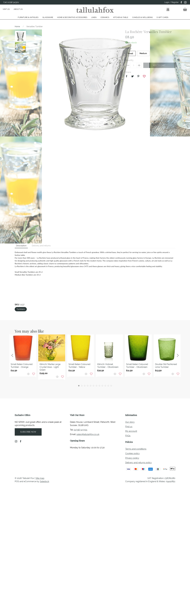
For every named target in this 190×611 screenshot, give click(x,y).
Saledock (44, 481)
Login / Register (171, 2)
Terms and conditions (135, 449)
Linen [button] (93, 17)
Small (130, 53)
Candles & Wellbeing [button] (142, 17)
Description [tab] (21, 245)
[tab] (78, 385)
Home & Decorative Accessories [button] (72, 17)
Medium (143, 53)
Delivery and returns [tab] (41, 245)
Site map (40, 478)
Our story (130, 422)
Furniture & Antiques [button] (28, 17)
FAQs (127, 435)
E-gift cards (162, 17)
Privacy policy (132, 458)
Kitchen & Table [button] (120, 17)
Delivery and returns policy (138, 462)
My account (131, 431)
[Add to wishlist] (33, 373)
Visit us (6, 9)
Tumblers (21, 309)
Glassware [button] (47, 17)
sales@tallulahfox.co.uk (87, 434)
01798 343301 (80, 430)
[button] (168, 9)
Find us (128, 426)
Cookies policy (132, 453)
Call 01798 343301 (11, 2)
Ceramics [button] (104, 17)
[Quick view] (28, 373)
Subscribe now (28, 432)
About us (18, 9)
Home (17, 26)
